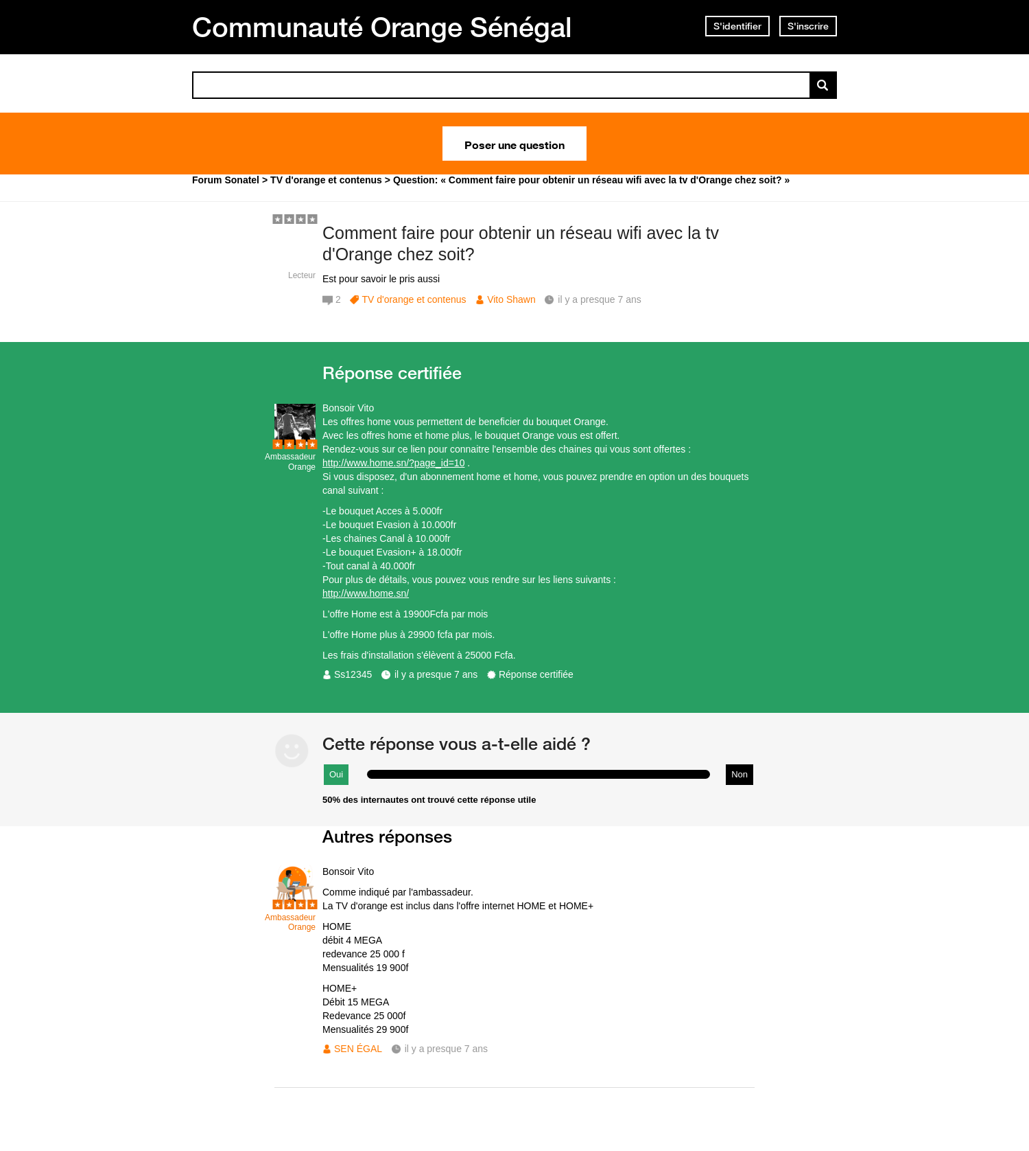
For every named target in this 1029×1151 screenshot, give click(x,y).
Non (739, 774)
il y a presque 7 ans (435, 674)
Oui (336, 774)
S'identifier (737, 26)
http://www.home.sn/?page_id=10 (393, 462)
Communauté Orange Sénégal (382, 27)
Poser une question (514, 143)
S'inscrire (808, 26)
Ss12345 (353, 674)
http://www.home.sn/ (365, 593)
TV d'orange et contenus (414, 299)
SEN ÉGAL (358, 1048)
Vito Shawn (511, 299)
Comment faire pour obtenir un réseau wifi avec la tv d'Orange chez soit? (520, 243)
